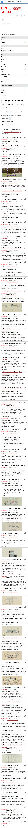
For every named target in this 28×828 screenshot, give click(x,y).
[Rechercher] (8, 16)
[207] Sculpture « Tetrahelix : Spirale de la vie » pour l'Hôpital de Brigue (12, 179)
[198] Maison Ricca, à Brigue (9, 792)
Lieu (2, 54)
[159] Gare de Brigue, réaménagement (11, 222)
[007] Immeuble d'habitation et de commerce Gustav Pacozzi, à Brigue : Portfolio (12, 137)
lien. (21, 1)
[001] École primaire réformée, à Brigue (12, 637)
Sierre (13, 72)
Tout (2, 48)
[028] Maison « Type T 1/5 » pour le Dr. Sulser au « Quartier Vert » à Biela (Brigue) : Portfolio (12, 745)
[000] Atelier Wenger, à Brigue (9, 765)
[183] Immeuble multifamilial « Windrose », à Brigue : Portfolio (12, 262)
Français (13, 42)
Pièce (13, 93)
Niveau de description (6, 85)
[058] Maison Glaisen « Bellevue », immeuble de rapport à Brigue (12, 508)
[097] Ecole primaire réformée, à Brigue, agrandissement (12, 701)
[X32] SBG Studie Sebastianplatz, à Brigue (12, 402)
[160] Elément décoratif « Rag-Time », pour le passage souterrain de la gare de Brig (12, 199)
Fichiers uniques (13, 40)
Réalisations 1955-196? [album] (10, 429)
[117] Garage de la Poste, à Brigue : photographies (12, 821)
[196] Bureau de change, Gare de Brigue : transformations (12, 730)
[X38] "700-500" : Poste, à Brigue (10, 357)
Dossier (13, 90)
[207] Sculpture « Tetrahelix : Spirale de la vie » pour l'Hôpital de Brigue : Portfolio (12, 146)
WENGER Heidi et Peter (13, 51)
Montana (13, 82)
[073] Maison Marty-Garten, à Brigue (11, 574)
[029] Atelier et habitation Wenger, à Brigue (12, 387)
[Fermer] (26, 2)
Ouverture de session (6, 23)
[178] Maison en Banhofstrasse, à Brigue (12, 807)
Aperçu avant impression (7, 115)
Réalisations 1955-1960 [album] (10, 479)
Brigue (13, 69)
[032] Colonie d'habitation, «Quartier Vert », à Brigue (12, 687)
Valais (13, 62)
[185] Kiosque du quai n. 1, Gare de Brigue (12, 278)
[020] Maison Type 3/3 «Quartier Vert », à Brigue (12, 662)
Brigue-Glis (13, 67)
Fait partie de (4, 46)
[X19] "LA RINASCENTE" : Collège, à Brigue (12, 465)
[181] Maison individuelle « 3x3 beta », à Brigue (12, 154)
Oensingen (13, 77)
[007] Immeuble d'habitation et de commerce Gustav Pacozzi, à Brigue (12, 559)
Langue (3, 37)
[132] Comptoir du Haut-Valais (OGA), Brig (12, 372)
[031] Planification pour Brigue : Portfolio (12, 618)
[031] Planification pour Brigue (9, 533)
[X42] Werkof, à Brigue (7, 328)
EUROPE (13, 65)
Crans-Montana (13, 79)
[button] (24, 16)
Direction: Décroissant (7, 124)
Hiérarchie (18, 115)
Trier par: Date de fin (7, 121)
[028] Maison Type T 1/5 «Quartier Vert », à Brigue (12, 607)
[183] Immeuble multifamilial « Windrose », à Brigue (12, 248)
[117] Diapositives (6, 416)
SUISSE (13, 60)
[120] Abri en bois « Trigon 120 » (10, 449)
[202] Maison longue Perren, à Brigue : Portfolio (12, 190)
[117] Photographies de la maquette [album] (12, 778)
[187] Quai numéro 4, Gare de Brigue (11, 236)
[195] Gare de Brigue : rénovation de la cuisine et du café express (12, 716)
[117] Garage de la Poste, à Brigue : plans (12, 314)
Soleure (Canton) (13, 74)
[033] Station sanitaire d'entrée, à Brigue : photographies (12, 588)
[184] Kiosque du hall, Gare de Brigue (11, 291)
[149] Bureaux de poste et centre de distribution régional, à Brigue (12, 343)
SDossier (13, 95)
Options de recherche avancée (14, 111)
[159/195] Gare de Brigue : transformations (12, 213)
